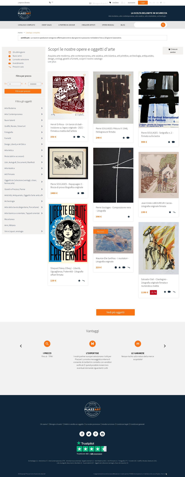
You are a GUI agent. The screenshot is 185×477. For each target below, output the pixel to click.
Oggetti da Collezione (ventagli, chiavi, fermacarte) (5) (114, 462)
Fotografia (8, 131)
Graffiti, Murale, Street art (14, 125)
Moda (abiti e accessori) (14, 155)
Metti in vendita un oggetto (74, 423)
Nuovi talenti (9, 119)
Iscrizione (131, 2)
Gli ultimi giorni (19, 51)
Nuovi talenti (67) (87, 462)
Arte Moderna (10, 107)
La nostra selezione (21, 59)
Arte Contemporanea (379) (51, 460)
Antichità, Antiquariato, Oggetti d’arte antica (22, 194)
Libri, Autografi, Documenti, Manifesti (19, 161)
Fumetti (7, 137)
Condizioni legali (122, 423)
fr (150, 2)
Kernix (164, 473)
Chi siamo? (44, 423)
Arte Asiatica (9, 167)
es (164, 2)
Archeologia (9, 200)
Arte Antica (8, 149)
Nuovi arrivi (17, 55)
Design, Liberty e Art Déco (15, 143)
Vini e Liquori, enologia (13, 230)
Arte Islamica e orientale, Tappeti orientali (22, 213)
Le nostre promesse (93, 423)
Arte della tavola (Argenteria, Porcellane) (21, 206)
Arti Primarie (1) (115, 460)
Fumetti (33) (138, 460)
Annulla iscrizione (108, 423)
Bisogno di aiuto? (56, 423)
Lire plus (52, 61)
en (154, 2)
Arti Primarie (9, 174)
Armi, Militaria (9, 224)
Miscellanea (9, 219)
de (158, 2)
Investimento (18, 62)
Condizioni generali (137, 423)
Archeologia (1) (24, 460)
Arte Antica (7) (36, 460)
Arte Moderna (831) (102, 460)
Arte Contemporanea (13, 113)
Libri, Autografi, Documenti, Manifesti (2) (65, 462)
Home (20, 32)
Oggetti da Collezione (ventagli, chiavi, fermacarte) (20, 181)
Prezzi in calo (18, 66)
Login (143, 2)
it (161, 2)
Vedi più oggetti (115, 311)
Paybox (158, 473)
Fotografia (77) (127, 460)
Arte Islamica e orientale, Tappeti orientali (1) (78, 460)
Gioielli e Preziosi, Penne (14, 188)
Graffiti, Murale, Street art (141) (155, 460)
